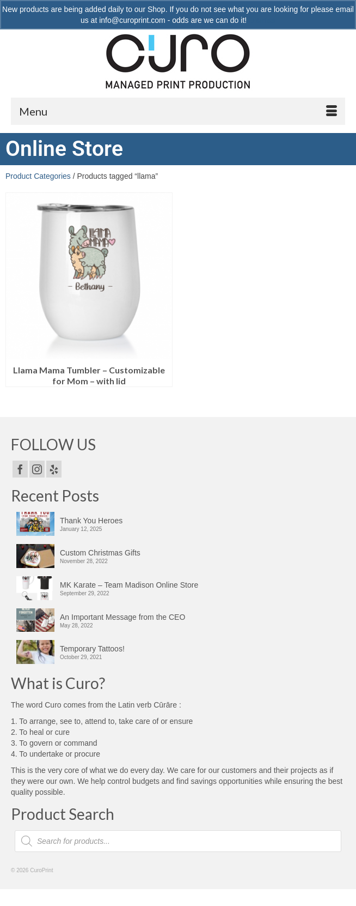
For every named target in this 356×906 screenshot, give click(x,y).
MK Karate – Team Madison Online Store (129, 585)
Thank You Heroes (91, 520)
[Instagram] (37, 469)
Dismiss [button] (262, 20)
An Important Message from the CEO (122, 617)
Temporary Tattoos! (92, 648)
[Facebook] (20, 469)
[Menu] (178, 111)
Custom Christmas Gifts (100, 552)
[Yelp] (54, 469)
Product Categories (38, 176)
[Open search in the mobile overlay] (178, 841)
